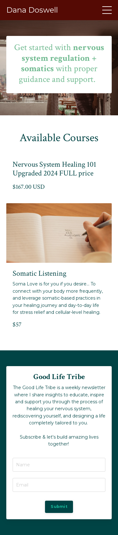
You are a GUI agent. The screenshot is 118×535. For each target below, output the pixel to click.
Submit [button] (59, 506)
